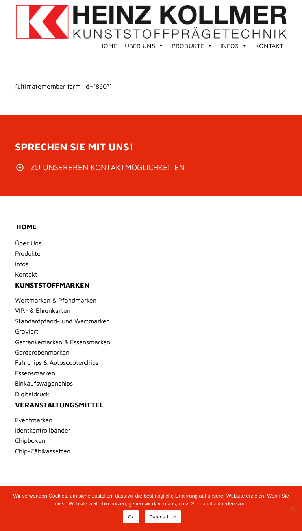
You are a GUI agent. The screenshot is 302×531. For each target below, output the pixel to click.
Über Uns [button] (144, 45)
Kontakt (269, 45)
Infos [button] (233, 45)
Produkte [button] (192, 45)
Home (108, 45)
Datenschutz (163, 517)
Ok (131, 517)
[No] (292, 508)
